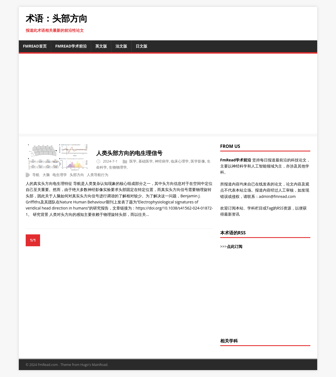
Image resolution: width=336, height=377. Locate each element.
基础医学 (145, 161)
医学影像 (198, 161)
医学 (132, 161)
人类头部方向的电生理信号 (129, 153)
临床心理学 (180, 161)
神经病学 (162, 161)
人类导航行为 (97, 174)
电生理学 (60, 174)
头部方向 (77, 174)
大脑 (46, 174)
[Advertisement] (265, 296)
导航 (36, 174)
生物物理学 (118, 167)
